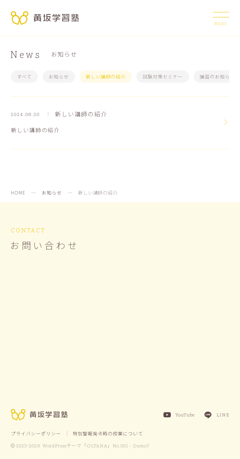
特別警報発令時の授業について (108, 433)
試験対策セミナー (163, 76)
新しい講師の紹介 (106, 76)
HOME (18, 192)
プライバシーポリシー (36, 433)
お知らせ (59, 76)
